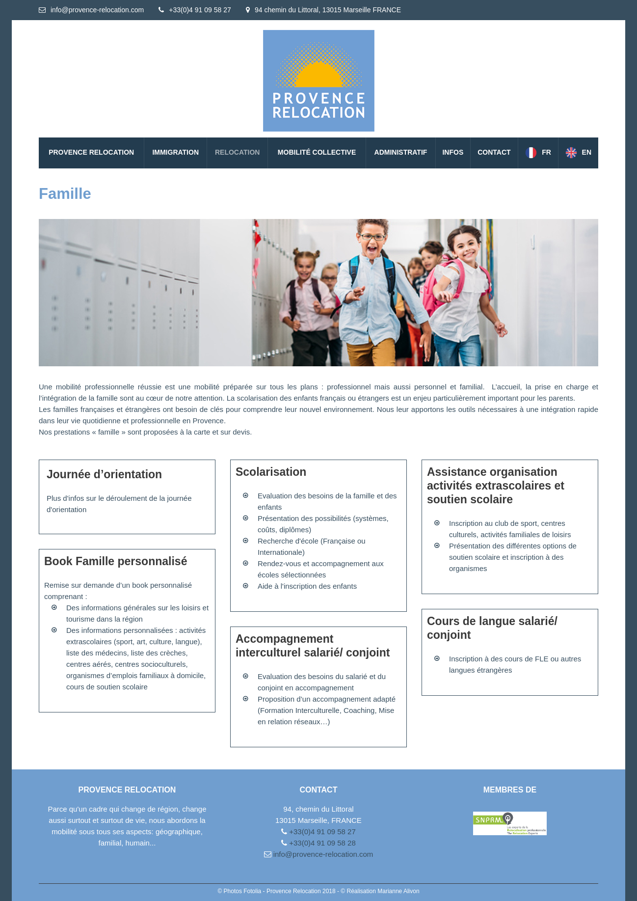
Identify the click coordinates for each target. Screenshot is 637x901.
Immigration (175, 152)
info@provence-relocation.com (97, 10)
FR (546, 152)
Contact (494, 152)
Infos (452, 152)
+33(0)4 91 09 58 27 (200, 10)
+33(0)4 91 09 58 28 (321, 843)
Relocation (237, 152)
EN (586, 152)
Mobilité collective (317, 152)
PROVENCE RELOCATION (91, 152)
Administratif (400, 152)
